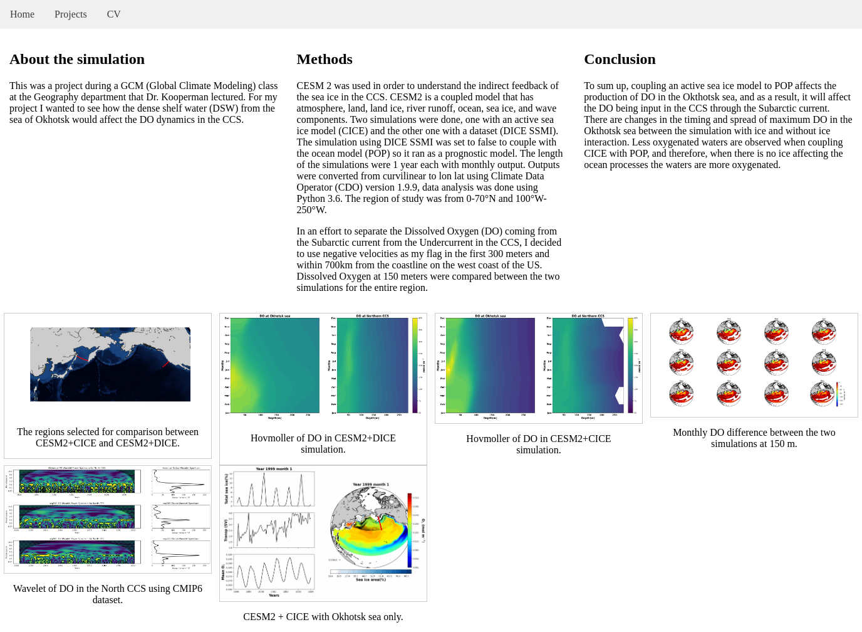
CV (114, 14)
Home (22, 14)
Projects (71, 14)
